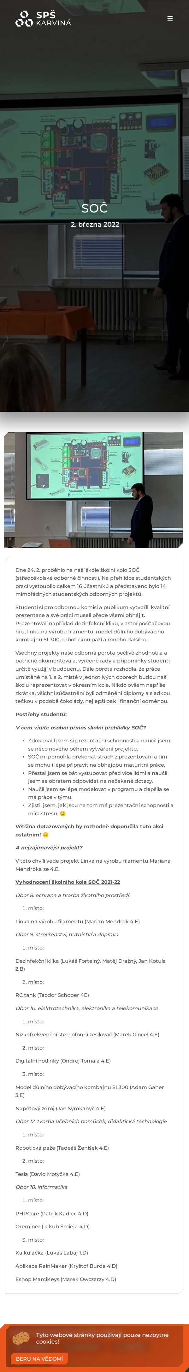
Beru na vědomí (39, 1359)
